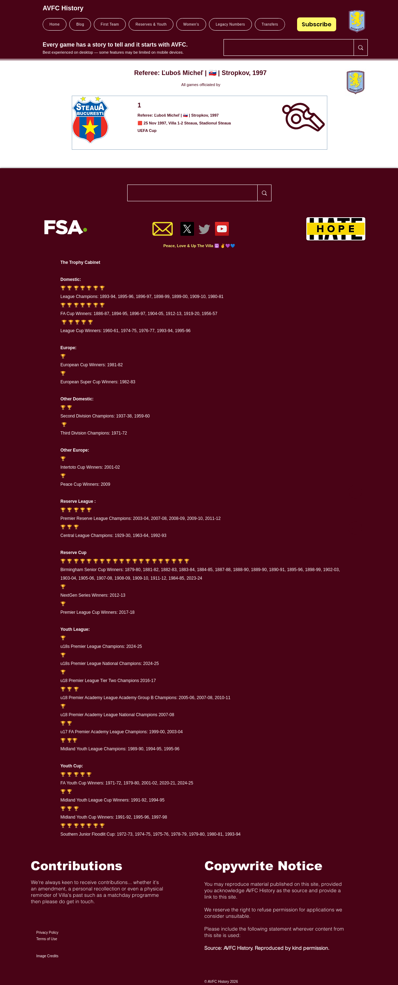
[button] (110, 24)
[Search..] (283, 47)
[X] (187, 229)
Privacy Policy (47, 933)
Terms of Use (46, 939)
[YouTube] (222, 229)
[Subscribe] (316, 24)
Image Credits (47, 956)
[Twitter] (204, 229)
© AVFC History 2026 (221, 982)
